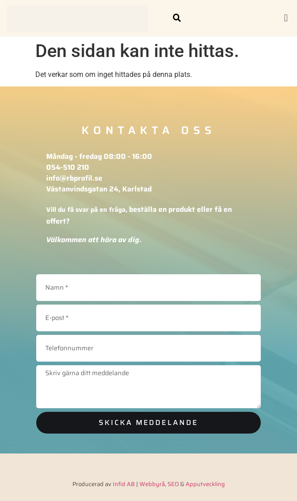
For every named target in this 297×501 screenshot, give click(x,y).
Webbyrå (152, 484)
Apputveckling (205, 484)
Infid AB (124, 484)
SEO (173, 484)
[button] (177, 18)
